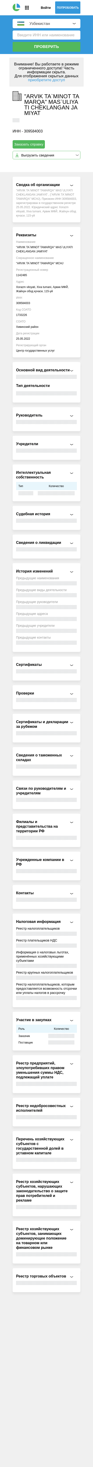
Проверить (46, 46)
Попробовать (68, 7)
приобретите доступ (46, 80)
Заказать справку (28, 144)
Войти (45, 8)
